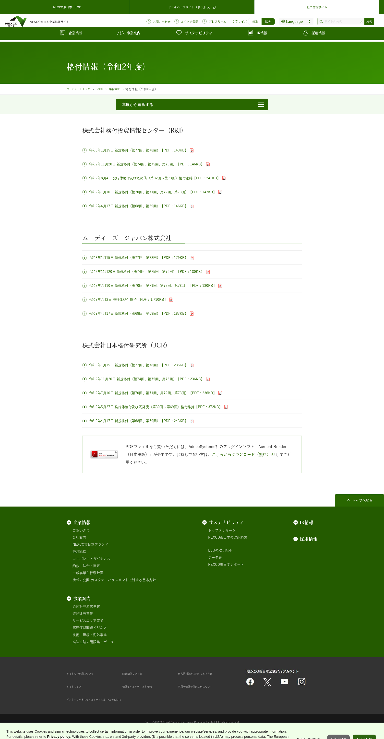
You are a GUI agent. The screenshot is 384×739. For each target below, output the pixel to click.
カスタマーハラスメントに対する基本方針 (123, 580)
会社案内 (79, 537)
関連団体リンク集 (136, 673)
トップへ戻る (362, 500)
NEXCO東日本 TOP (67, 6)
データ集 (215, 557)
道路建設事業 (82, 613)
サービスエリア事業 (87, 620)
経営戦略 (79, 551)
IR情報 (104, 89)
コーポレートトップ (80, 89)
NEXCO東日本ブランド (90, 544)
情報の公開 (81, 580)
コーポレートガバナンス (91, 558)
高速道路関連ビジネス (89, 627)
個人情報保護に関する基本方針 (202, 673)
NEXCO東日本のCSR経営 (227, 537)
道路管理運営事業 (86, 606)
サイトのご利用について (85, 673)
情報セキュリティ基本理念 (143, 686)
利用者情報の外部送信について (202, 686)
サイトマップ (77, 686)
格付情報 (121, 89)
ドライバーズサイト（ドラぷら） (192, 6)
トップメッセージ (222, 530)
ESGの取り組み (220, 550)
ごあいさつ (81, 530)
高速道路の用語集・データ (93, 642)
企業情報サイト (317, 6)
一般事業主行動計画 (87, 573)
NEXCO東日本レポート (226, 564)
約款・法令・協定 (86, 565)
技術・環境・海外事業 (89, 634)
